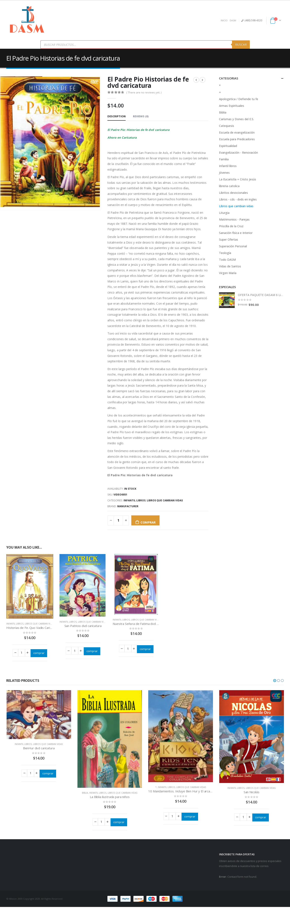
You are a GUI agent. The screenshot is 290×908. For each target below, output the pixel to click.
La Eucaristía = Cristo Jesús (237, 179)
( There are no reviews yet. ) (143, 92)
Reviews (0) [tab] (140, 116)
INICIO (224, 20)
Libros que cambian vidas (165, 500)
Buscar (241, 44)
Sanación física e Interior (236, 233)
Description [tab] (116, 116)
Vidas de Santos (230, 266)
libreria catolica (229, 186)
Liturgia (224, 213)
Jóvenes (224, 173)
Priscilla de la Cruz (231, 226)
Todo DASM (227, 260)
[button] (275, 681)
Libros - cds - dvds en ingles (238, 199)
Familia (224, 159)
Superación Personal (233, 246)
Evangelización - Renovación (238, 153)
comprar (147, 522)
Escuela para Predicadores (237, 139)
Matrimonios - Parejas (234, 219)
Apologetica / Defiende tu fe (238, 99)
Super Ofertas (228, 239)
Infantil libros (135, 500)
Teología (225, 253)
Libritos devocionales (233, 193)
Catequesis (226, 126)
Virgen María (227, 273)
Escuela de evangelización (237, 132)
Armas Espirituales (231, 106)
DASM (233, 20)
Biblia (222, 112)
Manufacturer (127, 506)
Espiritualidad (228, 146)
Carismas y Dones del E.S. (236, 119)
